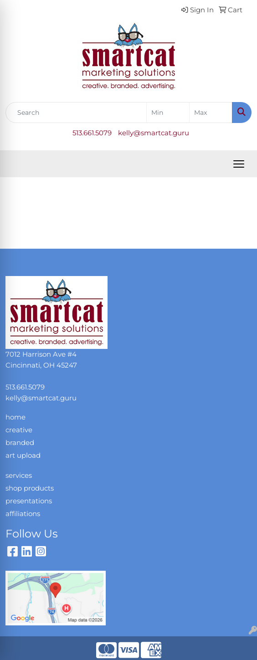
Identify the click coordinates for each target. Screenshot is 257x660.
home (15, 417)
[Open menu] (239, 164)
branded (19, 443)
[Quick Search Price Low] (168, 112)
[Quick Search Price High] (210, 112)
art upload (23, 455)
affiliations (22, 514)
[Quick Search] (76, 112)
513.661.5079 (92, 133)
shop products (29, 488)
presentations (28, 501)
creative (18, 430)
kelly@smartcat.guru (153, 133)
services (18, 475)
